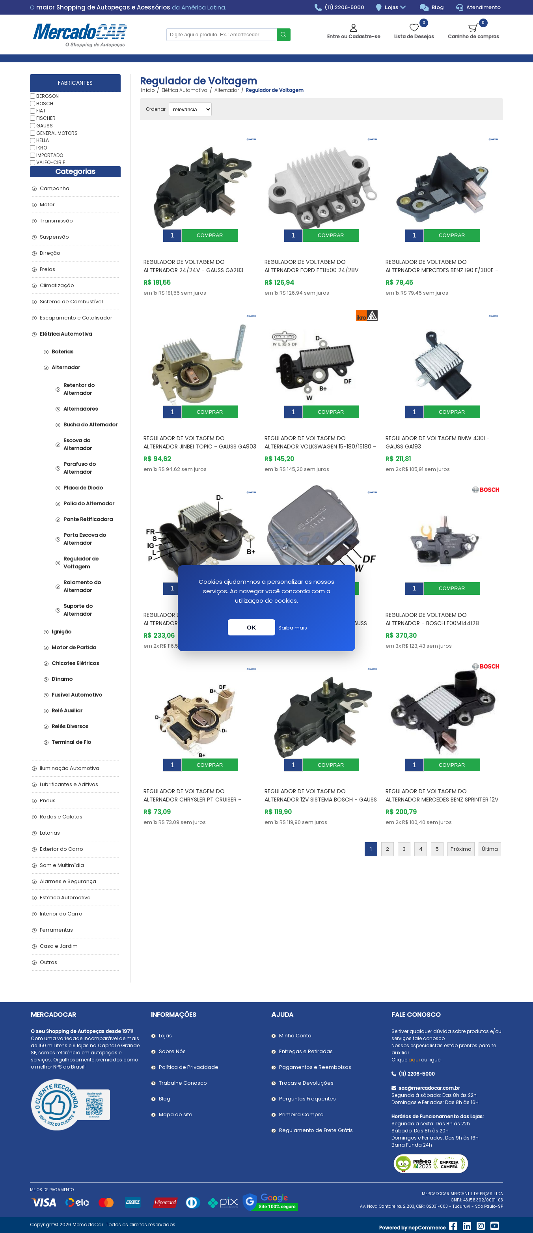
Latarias (50, 833)
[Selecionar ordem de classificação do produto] (190, 109)
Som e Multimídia (62, 865)
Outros (48, 962)
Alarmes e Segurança (68, 881)
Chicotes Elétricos (75, 663)
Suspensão (54, 237)
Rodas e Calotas (61, 816)
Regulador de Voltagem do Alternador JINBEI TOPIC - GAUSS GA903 (200, 430)
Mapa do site (175, 1114)
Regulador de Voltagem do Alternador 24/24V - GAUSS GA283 (193, 260)
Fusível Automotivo (77, 695)
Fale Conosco (416, 1014)
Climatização (57, 285)
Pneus (48, 800)
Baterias (62, 351)
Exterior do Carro (61, 849)
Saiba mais (292, 627)
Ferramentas (56, 930)
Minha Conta (295, 1035)
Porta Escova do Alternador (84, 539)
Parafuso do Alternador (79, 468)
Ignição (61, 631)
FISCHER (46, 118)
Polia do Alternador (88, 503)
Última (490, 825)
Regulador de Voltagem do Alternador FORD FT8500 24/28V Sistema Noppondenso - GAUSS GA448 (319, 264)
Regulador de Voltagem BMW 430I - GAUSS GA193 (438, 430)
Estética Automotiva (65, 897)
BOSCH (44, 103)
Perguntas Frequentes (307, 1098)
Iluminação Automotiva (69, 768)
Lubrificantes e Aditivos (69, 784)
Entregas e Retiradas (306, 1051)
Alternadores (80, 409)
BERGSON (47, 96)
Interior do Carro (61, 913)
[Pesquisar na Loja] (221, 34)
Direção (50, 253)
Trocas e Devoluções (306, 1083)
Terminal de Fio (71, 742)
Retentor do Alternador (79, 389)
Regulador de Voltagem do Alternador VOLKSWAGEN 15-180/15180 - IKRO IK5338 (320, 434)
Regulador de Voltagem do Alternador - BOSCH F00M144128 (432, 601)
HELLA (42, 140)
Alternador (66, 367)
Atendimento (478, 7)
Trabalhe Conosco (183, 1083)
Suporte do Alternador (78, 610)
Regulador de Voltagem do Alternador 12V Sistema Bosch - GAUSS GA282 (321, 776)
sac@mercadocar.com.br (425, 1088)
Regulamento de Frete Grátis (316, 1130)
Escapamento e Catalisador (76, 317)
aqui (414, 1059)
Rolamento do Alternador (82, 586)
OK (251, 627)
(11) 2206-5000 (340, 7)
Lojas (396, 7)
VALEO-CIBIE (50, 162)
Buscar (284, 34)
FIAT (41, 110)
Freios (47, 269)
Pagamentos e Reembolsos (315, 1067)
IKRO (41, 147)
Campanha (54, 188)
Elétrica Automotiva (66, 334)
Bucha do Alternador (90, 424)
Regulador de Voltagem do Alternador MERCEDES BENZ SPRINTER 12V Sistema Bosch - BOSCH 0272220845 (442, 776)
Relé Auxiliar (67, 710)
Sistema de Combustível (71, 301)
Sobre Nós (172, 1051)
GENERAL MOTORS (57, 132)
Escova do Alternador (77, 444)
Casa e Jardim (59, 946)
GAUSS (44, 125)
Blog (432, 7)
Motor (47, 204)
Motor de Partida (74, 647)
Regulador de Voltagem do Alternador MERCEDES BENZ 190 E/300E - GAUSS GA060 (442, 264)
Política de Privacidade (188, 1067)
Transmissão (56, 220)
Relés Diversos (70, 726)
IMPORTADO (49, 154)
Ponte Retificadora (88, 519)
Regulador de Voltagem (81, 562)
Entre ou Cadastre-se (353, 36)
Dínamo (62, 679)
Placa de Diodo (83, 487)
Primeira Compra (301, 1114)
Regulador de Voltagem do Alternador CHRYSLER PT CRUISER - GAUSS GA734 (192, 776)
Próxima (461, 825)
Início (148, 90)
